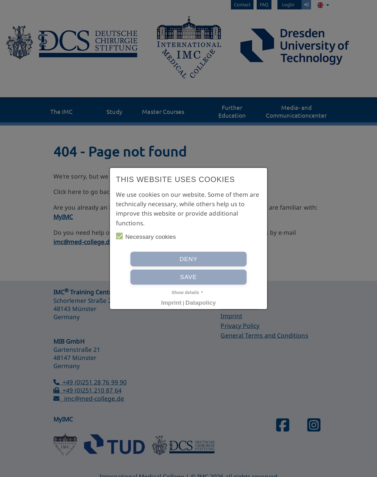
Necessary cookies (146, 236)
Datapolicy (200, 302)
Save (188, 277)
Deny (189, 259)
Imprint (171, 302)
